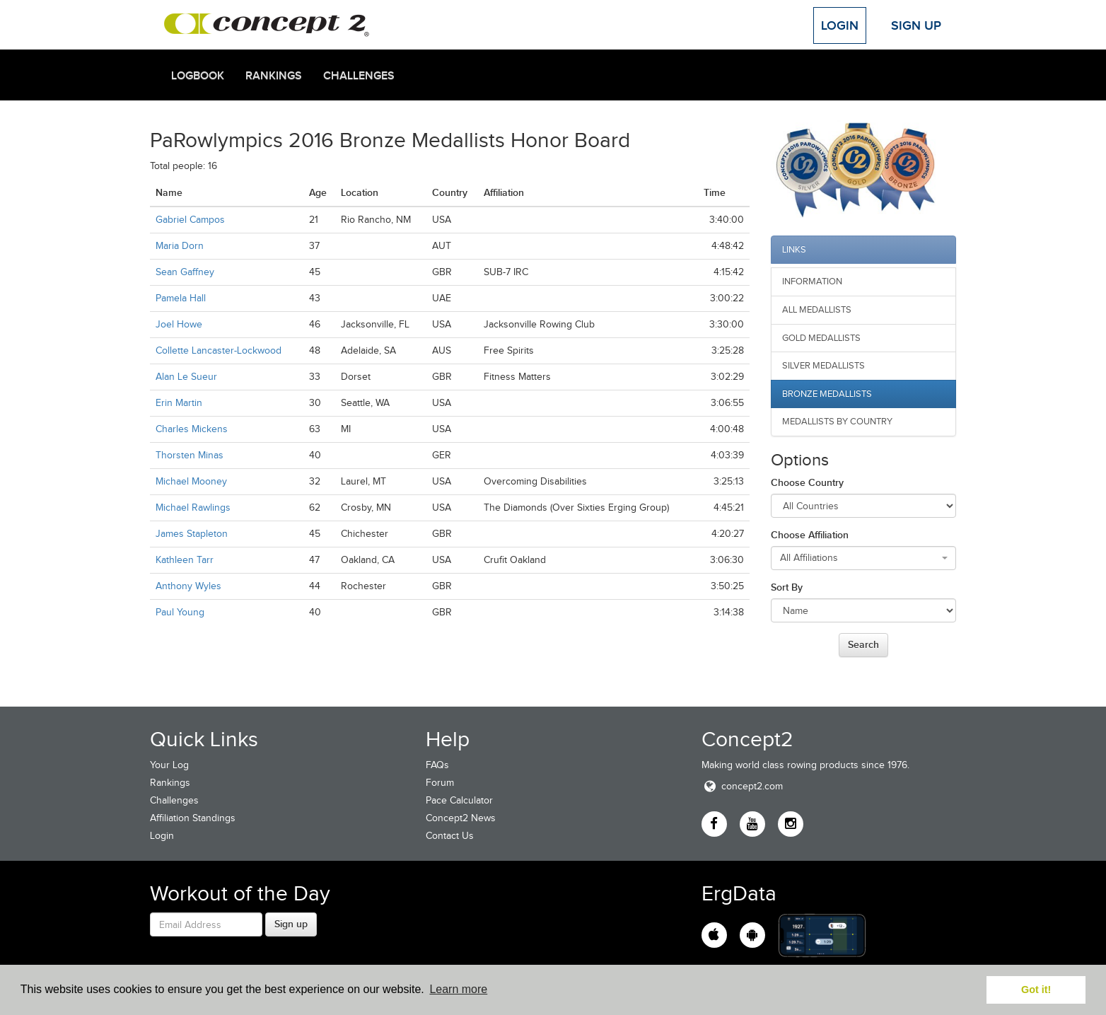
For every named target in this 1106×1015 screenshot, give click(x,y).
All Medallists (816, 309)
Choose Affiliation (810, 534)
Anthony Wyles (188, 586)
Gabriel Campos (190, 219)
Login (839, 25)
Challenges (359, 75)
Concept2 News (461, 818)
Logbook (197, 75)
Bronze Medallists (827, 393)
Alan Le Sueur (186, 376)
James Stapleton (192, 533)
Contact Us (450, 835)
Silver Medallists (823, 365)
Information (812, 281)
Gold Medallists (821, 337)
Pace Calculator (459, 800)
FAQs (437, 765)
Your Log (169, 765)
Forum (440, 782)
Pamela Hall (181, 298)
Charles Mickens (192, 429)
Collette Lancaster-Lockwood (218, 350)
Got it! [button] (1036, 989)
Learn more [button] (458, 989)
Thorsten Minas (189, 455)
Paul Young (180, 612)
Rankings (273, 75)
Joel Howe (179, 324)
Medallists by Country (837, 421)
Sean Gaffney (185, 272)
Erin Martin (179, 403)
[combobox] (864, 558)
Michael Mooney (191, 481)
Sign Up (916, 25)
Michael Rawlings (193, 507)
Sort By (787, 587)
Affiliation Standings (192, 818)
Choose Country (807, 482)
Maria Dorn (180, 245)
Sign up (291, 923)
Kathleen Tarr (185, 560)
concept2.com (742, 786)
